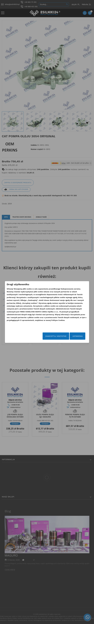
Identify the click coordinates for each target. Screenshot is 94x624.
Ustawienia (73, 336)
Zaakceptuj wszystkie (51, 336)
